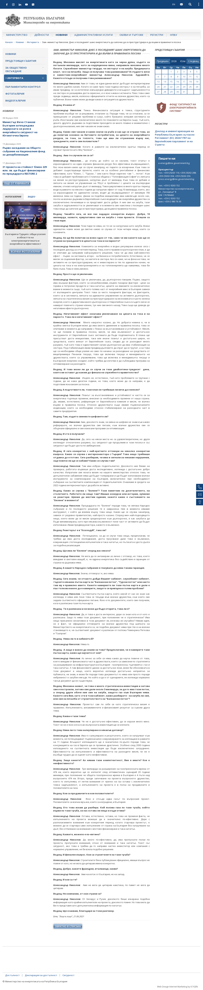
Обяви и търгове (131, 34)
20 (158, 86)
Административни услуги (93, 34)
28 (165, 91)
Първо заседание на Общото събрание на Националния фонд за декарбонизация (24, 151)
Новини (61, 34)
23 (177, 86)
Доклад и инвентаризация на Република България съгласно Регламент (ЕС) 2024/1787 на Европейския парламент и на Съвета (175, 138)
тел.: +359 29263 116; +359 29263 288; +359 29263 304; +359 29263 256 (177, 174)
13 (158, 81)
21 (165, 86)
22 (171, 86)
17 (184, 81)
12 (197, 76)
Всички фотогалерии (25, 251)
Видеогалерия (15, 100)
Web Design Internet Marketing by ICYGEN (177, 986)
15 (171, 81)
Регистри (156, 34)
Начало (9, 42)
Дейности (41, 34)
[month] (182, 61)
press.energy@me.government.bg (176, 179)
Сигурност (68, 975)
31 (184, 91)
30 (177, 91)
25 (190, 86)
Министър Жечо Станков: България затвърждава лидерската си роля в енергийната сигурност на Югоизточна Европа (20, 128)
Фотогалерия (14, 93)
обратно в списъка (68, 926)
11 (190, 76)
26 (197, 86)
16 (177, 81)
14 (165, 81)
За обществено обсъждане (16, 69)
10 (184, 76)
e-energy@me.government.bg (174, 163)
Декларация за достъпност (41, 975)
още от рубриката (16, 183)
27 (158, 91)
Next (43, 215)
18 (190, 81)
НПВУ (173, 34)
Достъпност (12, 975)
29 (171, 91)
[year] (174, 61)
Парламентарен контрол (22, 86)
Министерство (16, 34)
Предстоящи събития (20, 60)
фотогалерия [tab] (13, 196)
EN (173, 4)
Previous (7, 215)
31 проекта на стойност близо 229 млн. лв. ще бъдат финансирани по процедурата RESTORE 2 (25, 170)
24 (184, 86)
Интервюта (33, 42)
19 (197, 81)
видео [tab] (31, 196)
